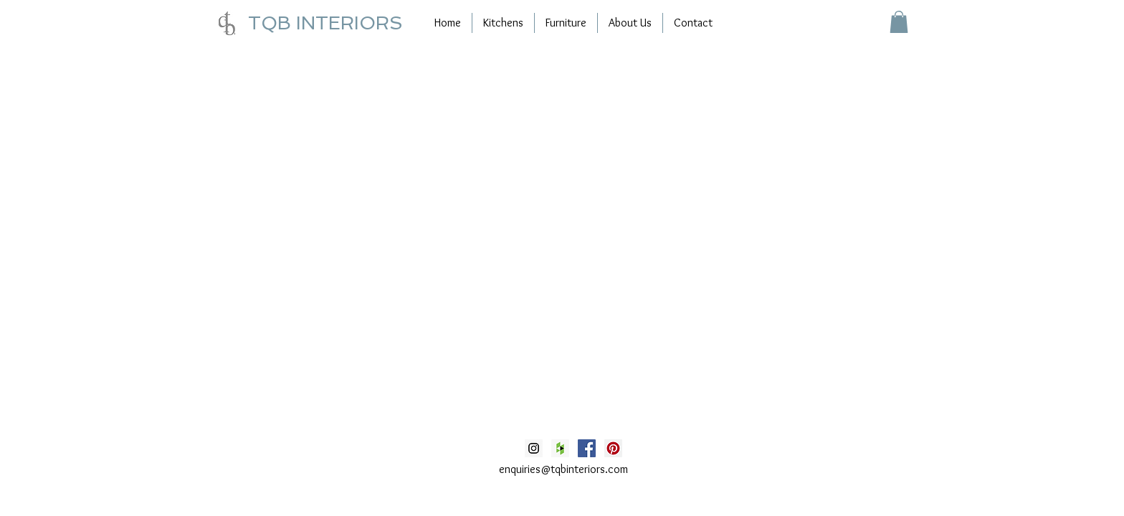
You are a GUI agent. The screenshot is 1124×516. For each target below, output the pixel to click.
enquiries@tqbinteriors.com (563, 469)
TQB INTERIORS (325, 23)
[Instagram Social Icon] (534, 448)
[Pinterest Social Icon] (613, 448)
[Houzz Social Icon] (560, 448)
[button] (899, 22)
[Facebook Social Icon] (587, 448)
